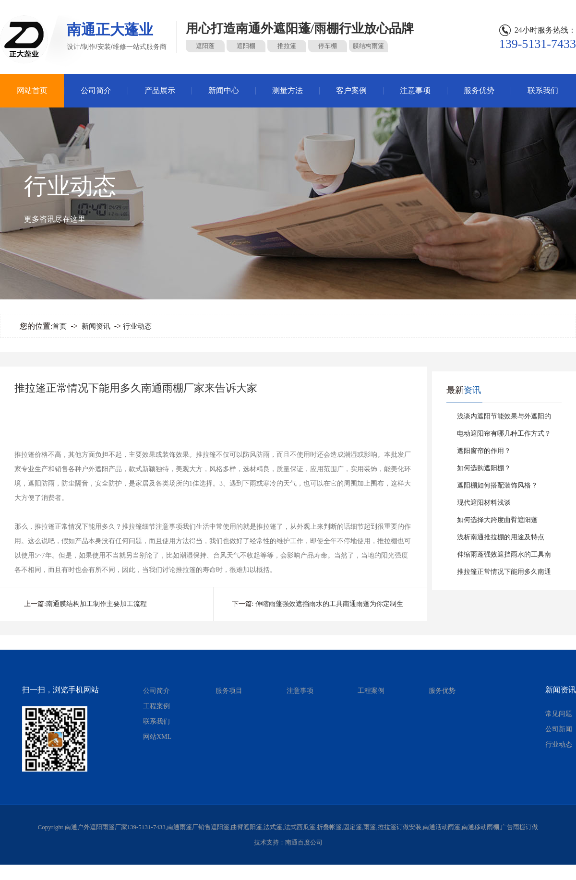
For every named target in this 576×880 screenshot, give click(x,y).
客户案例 (351, 90)
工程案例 (156, 706)
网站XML (157, 736)
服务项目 (229, 690)
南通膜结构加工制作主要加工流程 (96, 603)
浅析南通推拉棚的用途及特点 (500, 537)
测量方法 (287, 90)
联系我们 (543, 90)
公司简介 (96, 90)
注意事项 (415, 90)
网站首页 (32, 90)
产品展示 (159, 90)
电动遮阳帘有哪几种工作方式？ (504, 433)
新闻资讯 (96, 326)
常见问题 (558, 713)
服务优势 (479, 90)
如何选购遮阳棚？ (484, 468)
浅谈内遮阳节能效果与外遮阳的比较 (504, 419)
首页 (59, 326)
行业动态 (137, 326)
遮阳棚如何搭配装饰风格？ (497, 485)
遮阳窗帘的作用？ (484, 450)
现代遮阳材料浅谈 (484, 502)
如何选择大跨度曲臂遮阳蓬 (497, 519)
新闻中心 (223, 90)
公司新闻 (558, 729)
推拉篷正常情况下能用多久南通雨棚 (504, 574)
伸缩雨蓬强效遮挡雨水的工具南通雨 (504, 557)
